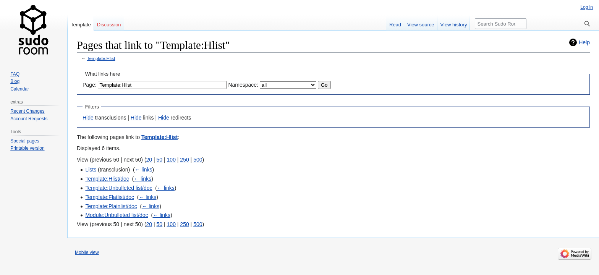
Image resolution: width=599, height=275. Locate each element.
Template (81, 25)
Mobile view (87, 252)
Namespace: (243, 85)
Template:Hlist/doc (107, 179)
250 (184, 160)
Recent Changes (27, 111)
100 (171, 160)
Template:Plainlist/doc (111, 206)
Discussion (109, 25)
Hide (88, 118)
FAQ (14, 74)
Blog (14, 81)
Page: (90, 85)
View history (453, 25)
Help (584, 42)
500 (197, 160)
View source (420, 25)
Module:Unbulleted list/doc (116, 215)
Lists (90, 170)
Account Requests (28, 118)
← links (143, 170)
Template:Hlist (101, 58)
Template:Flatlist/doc (109, 197)
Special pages (24, 141)
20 (149, 160)
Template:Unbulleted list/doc (118, 188)
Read (395, 25)
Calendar (19, 89)
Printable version (27, 148)
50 (160, 160)
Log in (586, 7)
